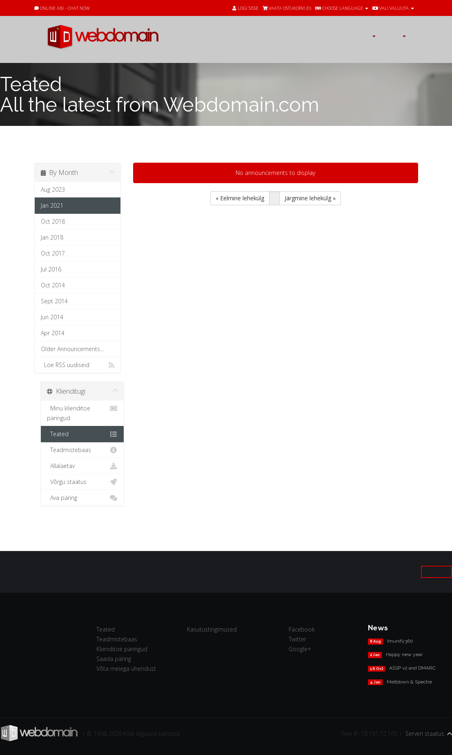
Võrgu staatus (82, 482)
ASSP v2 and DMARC (412, 668)
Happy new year (404, 654)
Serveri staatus (424, 733)
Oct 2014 (53, 285)
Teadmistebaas (82, 450)
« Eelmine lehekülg (240, 198)
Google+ (300, 649)
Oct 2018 (53, 221)
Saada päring (113, 659)
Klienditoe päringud (121, 649)
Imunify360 (400, 641)
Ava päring (82, 498)
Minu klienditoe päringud (82, 412)
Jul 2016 (51, 269)
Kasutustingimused (212, 629)
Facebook (302, 629)
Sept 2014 (54, 301)
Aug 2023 (53, 189)
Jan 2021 (52, 205)
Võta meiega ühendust (126, 668)
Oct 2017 (53, 253)
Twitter (297, 639)
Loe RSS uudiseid (78, 365)
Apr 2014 (53, 333)
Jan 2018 (52, 237)
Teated (82, 434)
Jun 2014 (52, 317)
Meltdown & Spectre (409, 682)
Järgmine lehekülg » (310, 198)
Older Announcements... (72, 349)
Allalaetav (82, 466)
